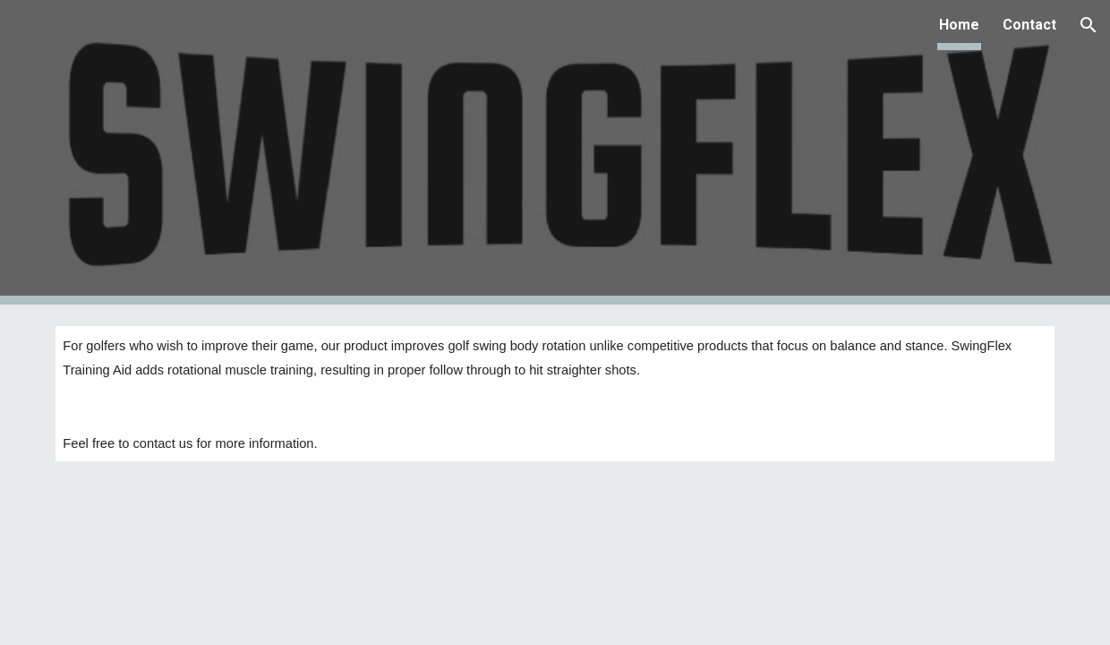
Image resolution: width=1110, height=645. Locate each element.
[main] (555, 393)
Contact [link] (1029, 24)
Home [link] (959, 24)
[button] (1088, 25)
